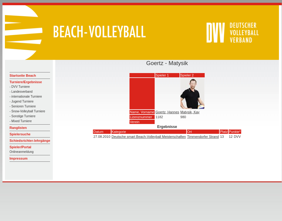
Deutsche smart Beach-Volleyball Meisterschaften (149, 136)
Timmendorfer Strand (203, 136)
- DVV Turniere (20, 86)
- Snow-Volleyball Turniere (27, 111)
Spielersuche (20, 134)
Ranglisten (18, 128)
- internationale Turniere (26, 96)
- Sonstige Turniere (23, 116)
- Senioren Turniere (23, 106)
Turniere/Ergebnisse (26, 82)
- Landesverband (21, 91)
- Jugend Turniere (21, 101)
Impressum (19, 158)
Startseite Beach (23, 75)
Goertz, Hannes (167, 112)
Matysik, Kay (189, 112)
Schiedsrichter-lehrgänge (30, 140)
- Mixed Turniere (21, 121)
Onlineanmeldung (21, 151)
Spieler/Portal (20, 147)
